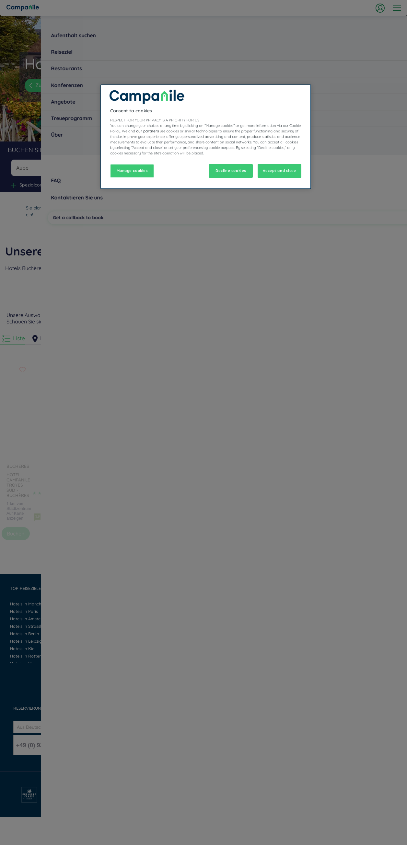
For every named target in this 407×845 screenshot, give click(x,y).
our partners (147, 131)
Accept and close (279, 170)
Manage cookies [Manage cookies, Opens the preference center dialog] (132, 170)
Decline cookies (230, 170)
